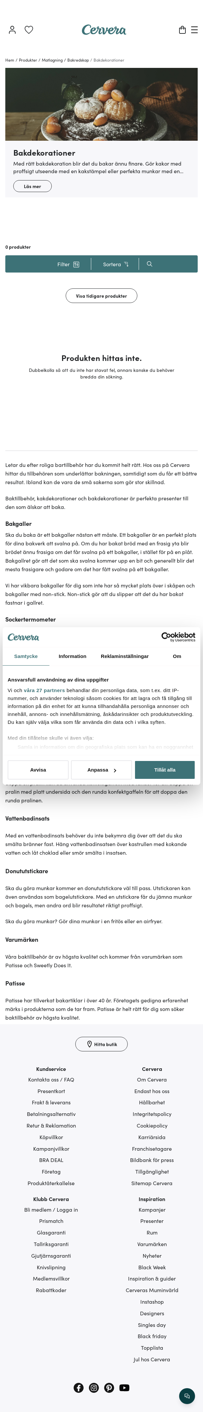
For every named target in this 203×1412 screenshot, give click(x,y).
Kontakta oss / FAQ (51, 1079)
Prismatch (51, 1220)
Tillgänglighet (152, 1171)
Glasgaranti (51, 1232)
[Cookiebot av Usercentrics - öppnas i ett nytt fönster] (166, 637)
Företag (51, 1171)
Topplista (152, 1347)
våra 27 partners (44, 690)
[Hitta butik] (101, 1044)
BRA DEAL (51, 1159)
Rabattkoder (51, 1289)
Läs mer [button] (32, 186)
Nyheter (152, 1255)
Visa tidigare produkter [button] (101, 295)
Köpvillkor (51, 1136)
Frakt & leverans (51, 1102)
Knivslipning (51, 1267)
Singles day (152, 1324)
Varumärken (152, 1243)
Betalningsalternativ (51, 1113)
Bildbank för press (152, 1159)
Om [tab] (177, 656)
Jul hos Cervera (152, 1359)
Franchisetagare (152, 1148)
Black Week (152, 1267)
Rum (152, 1232)
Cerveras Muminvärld (152, 1289)
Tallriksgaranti (51, 1243)
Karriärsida (152, 1136)
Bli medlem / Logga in (51, 1209)
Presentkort (51, 1090)
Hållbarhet (152, 1102)
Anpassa (101, 770)
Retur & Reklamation (51, 1125)
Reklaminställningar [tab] (125, 656)
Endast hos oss (151, 1090)
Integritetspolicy (152, 1113)
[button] (68, 264)
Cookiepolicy (152, 1125)
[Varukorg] (182, 29)
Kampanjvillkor (51, 1148)
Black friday (152, 1335)
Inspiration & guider (152, 1278)
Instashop (152, 1301)
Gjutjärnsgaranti (51, 1255)
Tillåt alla (164, 770)
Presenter (152, 1220)
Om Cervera (152, 1079)
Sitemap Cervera (151, 1182)
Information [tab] (73, 656)
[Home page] (104, 32)
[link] (29, 29)
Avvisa (38, 770)
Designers (152, 1313)
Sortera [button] (116, 264)
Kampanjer (152, 1209)
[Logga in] (12, 29)
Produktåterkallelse (51, 1182)
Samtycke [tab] (26, 656)
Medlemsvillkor (51, 1278)
